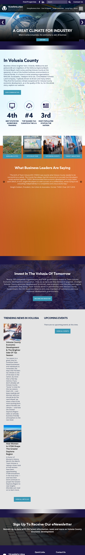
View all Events (63, 331)
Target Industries (58, 8)
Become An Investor (14, 536)
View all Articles (22, 465)
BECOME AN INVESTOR (42, 299)
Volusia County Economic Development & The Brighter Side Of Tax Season (30, 331)
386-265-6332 (65, 528)
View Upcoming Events (14, 542)
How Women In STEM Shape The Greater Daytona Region (30, 414)
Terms (56, 550)
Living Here (68, 8)
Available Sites (12, 156)
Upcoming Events (53, 156)
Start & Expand (46, 8)
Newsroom (39, 539)
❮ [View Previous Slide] (2, 22)
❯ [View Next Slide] (82, 22)
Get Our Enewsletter (13, 531)
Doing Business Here (33, 8)
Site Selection (32, 156)
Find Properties (29, 2)
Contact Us (78, 2)
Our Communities (12, 92)
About (76, 8)
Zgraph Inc (71, 550)
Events (37, 542)
